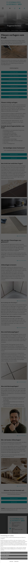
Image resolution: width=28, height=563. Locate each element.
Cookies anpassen (4, 558)
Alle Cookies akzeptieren (5, 552)
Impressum (11, 561)
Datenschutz (16, 561)
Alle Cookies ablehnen (5, 555)
